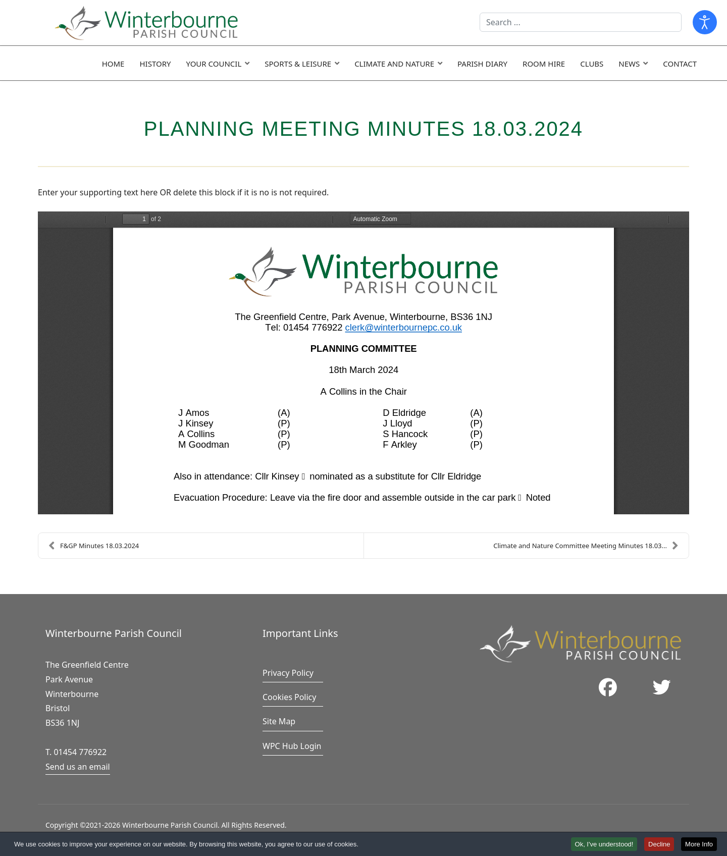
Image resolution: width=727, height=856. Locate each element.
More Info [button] (699, 844)
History (155, 64)
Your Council (213, 64)
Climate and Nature (394, 64)
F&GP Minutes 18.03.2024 (93, 546)
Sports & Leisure (298, 64)
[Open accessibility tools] (705, 22)
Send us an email (77, 766)
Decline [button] (659, 844)
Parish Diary (482, 64)
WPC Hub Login (292, 746)
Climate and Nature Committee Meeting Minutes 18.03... (586, 546)
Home (113, 64)
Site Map (279, 721)
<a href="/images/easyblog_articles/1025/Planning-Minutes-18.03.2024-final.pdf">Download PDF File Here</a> (363, 362)
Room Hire (544, 64)
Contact (680, 64)
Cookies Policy (289, 697)
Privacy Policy (288, 672)
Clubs (591, 64)
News (629, 64)
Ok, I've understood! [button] (604, 844)
